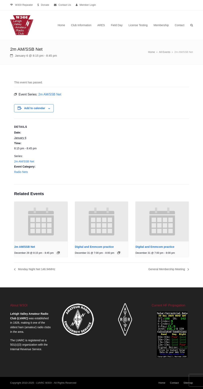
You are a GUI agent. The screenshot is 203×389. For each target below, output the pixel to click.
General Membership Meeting (167, 269)
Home (161, 382)
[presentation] (40, 221)
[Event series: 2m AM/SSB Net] (58, 253)
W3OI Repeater (24, 4)
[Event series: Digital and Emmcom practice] (118, 253)
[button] (191, 25)
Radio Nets (21, 172)
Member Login (87, 4)
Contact (174, 382)
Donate (45, 4)
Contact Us (64, 4)
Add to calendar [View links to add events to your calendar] (34, 108)
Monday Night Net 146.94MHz (36, 269)
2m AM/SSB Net (24, 161)
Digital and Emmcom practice (94, 246)
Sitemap (188, 382)
